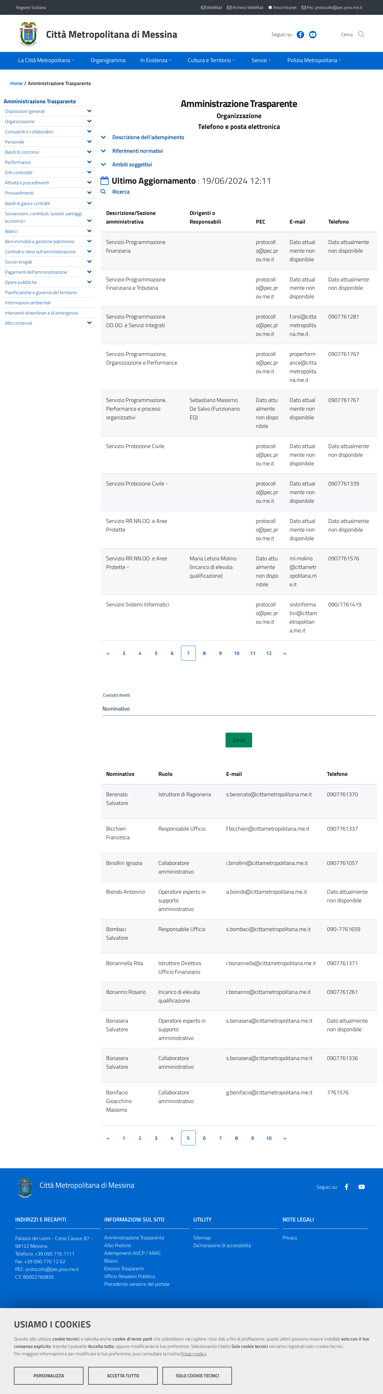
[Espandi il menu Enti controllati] (89, 171)
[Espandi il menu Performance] (89, 161)
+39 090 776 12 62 (44, 1261)
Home (16, 83)
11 (253, 653)
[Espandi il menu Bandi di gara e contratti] (89, 202)
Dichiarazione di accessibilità (222, 1245)
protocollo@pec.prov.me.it (52, 1269)
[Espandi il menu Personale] (89, 140)
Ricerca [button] (121, 191)
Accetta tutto (123, 1375)
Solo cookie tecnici (197, 1375)
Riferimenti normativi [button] (137, 151)
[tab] (239, 137)
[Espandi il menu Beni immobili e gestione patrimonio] (89, 240)
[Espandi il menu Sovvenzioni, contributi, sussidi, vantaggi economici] (89, 220)
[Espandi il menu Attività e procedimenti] (89, 181)
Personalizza (48, 1375)
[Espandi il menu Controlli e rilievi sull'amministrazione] (89, 250)
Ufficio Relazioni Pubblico (129, 1276)
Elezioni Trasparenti (124, 1268)
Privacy (289, 1238)
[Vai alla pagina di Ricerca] (359, 34)
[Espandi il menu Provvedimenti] (89, 191)
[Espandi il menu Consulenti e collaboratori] (89, 130)
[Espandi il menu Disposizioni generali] (89, 110)
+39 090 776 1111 (55, 1254)
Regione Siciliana (31, 7)
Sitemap (201, 1238)
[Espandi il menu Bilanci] (89, 230)
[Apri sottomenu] (47, 61)
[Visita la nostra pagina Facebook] (292, 34)
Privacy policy (193, 1353)
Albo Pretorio (117, 1245)
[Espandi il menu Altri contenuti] (89, 322)
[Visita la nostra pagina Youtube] (305, 34)
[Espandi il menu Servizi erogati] (89, 260)
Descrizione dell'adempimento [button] (148, 137)
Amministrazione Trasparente (40, 101)
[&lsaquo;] (108, 653)
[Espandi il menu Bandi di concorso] (89, 151)
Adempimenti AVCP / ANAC (132, 1253)
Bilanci (111, 1261)
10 (236, 653)
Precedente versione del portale (137, 1284)
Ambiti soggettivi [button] (132, 164)
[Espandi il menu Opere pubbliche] (89, 281)
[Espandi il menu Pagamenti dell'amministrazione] (89, 271)
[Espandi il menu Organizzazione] (89, 120)
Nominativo (116, 709)
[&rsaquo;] (285, 653)
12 (269, 653)
